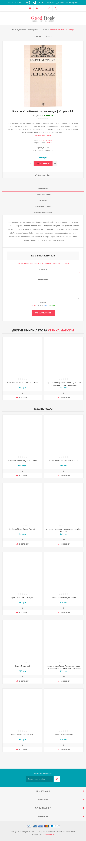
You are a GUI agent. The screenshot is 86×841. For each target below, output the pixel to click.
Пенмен (49, 143)
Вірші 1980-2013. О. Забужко (22, 597)
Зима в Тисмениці (22, 666)
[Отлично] (46, 305)
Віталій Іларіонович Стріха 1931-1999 (22, 382)
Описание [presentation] (43, 188)
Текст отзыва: (43, 279)
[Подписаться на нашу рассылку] (39, 779)
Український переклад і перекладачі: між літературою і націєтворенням (63, 383)
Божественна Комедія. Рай (22, 734)
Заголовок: (43, 269)
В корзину (44, 164)
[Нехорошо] (40, 305)
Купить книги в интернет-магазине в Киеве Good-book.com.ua (50, 831)
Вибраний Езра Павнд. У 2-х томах (22, 460)
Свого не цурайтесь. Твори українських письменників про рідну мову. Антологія (64, 667)
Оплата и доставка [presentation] (43, 212)
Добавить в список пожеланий (55, 163)
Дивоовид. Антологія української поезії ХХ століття (63, 530)
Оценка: (43, 303)
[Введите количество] (31, 163)
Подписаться (57, 779)
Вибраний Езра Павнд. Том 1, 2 (22, 529)
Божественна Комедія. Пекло (64, 597)
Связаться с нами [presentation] (43, 206)
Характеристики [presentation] (43, 194)
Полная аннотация (43, 135)
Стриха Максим (46, 140)
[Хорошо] (44, 305)
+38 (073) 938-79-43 (15, 2)
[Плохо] (38, 305)
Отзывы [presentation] (43, 200)
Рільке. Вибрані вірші (64, 734)
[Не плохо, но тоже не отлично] (42, 305)
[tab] (43, 189)
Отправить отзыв (43, 313)
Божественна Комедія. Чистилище (63, 460)
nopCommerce (48, 834)
